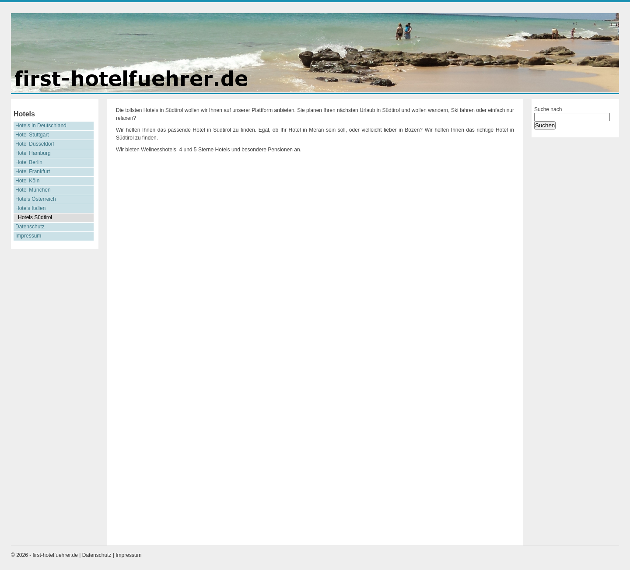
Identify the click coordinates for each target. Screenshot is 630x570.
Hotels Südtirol (35, 217)
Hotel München (33, 190)
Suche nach (548, 109)
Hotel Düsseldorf (34, 144)
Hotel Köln (27, 181)
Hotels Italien (30, 208)
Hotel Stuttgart (32, 135)
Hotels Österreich (35, 199)
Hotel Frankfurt (32, 171)
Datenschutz (30, 227)
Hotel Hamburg (33, 153)
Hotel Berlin (28, 162)
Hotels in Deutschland (40, 125)
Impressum (28, 236)
